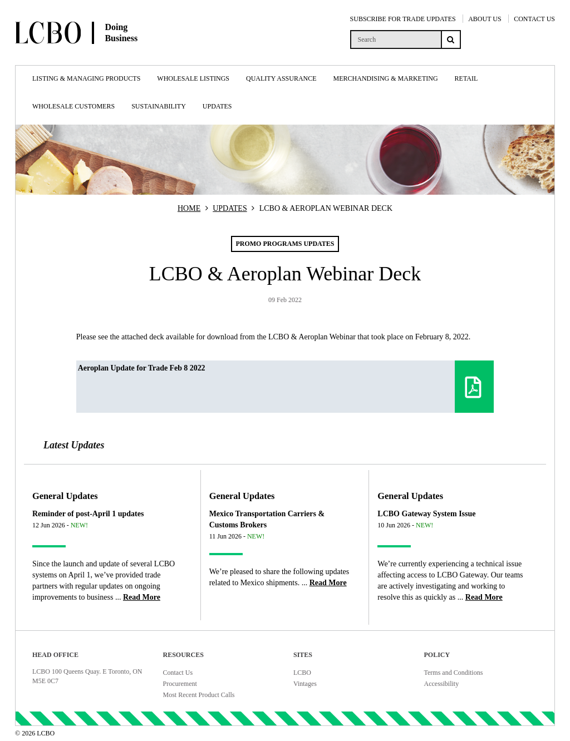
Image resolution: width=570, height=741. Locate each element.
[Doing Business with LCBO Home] (104, 55)
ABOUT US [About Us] (484, 19)
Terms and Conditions (453, 672)
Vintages (305, 684)
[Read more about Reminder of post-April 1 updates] (141, 597)
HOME (189, 208)
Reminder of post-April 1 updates (88, 514)
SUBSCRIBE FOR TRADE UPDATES (403, 19)
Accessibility (441, 684)
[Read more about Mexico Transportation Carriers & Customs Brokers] (328, 583)
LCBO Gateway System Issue (426, 514)
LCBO (302, 672)
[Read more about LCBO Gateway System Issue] (484, 597)
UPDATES (230, 208)
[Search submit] (451, 39)
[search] (395, 39)
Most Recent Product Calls (199, 695)
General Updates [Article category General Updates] (65, 496)
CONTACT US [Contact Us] (534, 19)
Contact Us (178, 672)
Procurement (180, 684)
